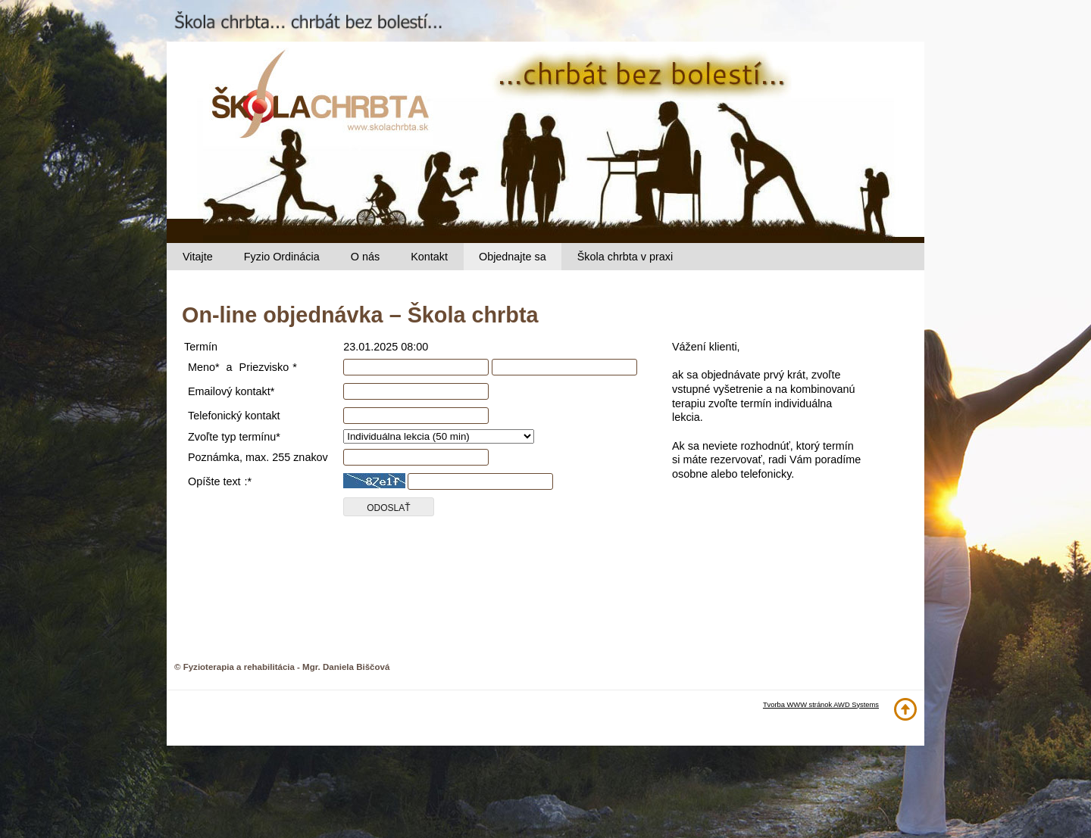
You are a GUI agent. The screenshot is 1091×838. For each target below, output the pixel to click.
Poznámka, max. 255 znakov (258, 457)
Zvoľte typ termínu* (234, 437)
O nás (365, 257)
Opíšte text (214, 481)
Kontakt (429, 257)
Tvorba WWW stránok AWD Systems (821, 705)
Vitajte (198, 257)
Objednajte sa (512, 257)
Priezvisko (264, 367)
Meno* (204, 367)
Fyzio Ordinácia (282, 257)
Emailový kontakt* (231, 391)
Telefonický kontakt (234, 416)
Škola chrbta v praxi (625, 257)
